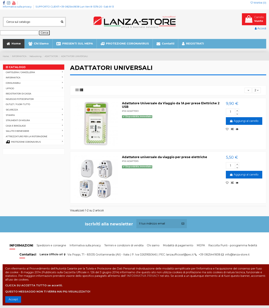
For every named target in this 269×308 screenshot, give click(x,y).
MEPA (201, 245)
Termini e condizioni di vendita (123, 245)
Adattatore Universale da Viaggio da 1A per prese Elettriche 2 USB (170, 105)
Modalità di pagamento (178, 245)
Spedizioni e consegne (51, 245)
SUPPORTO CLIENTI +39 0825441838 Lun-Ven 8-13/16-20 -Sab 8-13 (74, 6)
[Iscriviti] (183, 223)
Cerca (44, 32)
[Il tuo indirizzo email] (157, 223)
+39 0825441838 (209, 254)
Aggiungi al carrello (244, 121)
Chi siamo (153, 245)
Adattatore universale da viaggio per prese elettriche (164, 157)
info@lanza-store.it (237, 254)
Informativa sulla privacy (17, 6)
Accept (13, 299)
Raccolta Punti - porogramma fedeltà (232, 245)
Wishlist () (258, 2)
